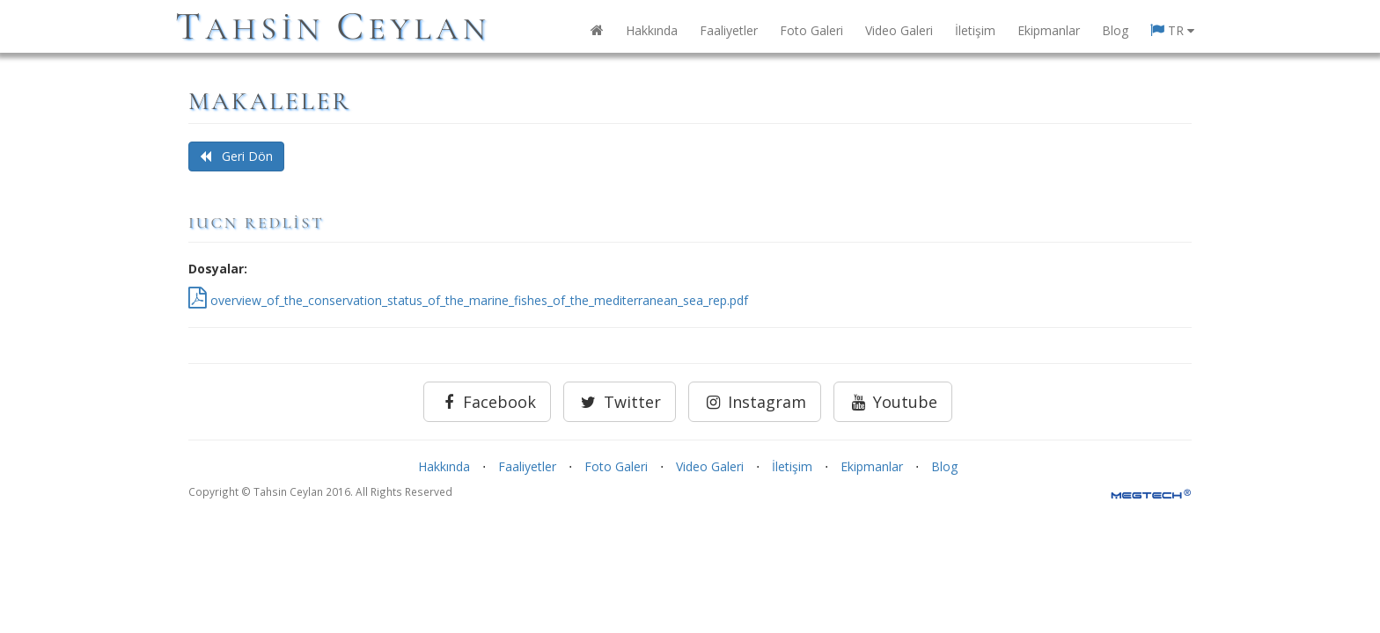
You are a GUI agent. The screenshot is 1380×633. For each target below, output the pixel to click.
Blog (1115, 30)
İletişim (975, 30)
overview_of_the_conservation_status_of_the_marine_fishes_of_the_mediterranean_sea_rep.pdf (468, 300)
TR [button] (1172, 30)
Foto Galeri (811, 30)
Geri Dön (236, 156)
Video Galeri (899, 30)
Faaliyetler (729, 30)
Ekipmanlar (1048, 30)
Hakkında (652, 30)
